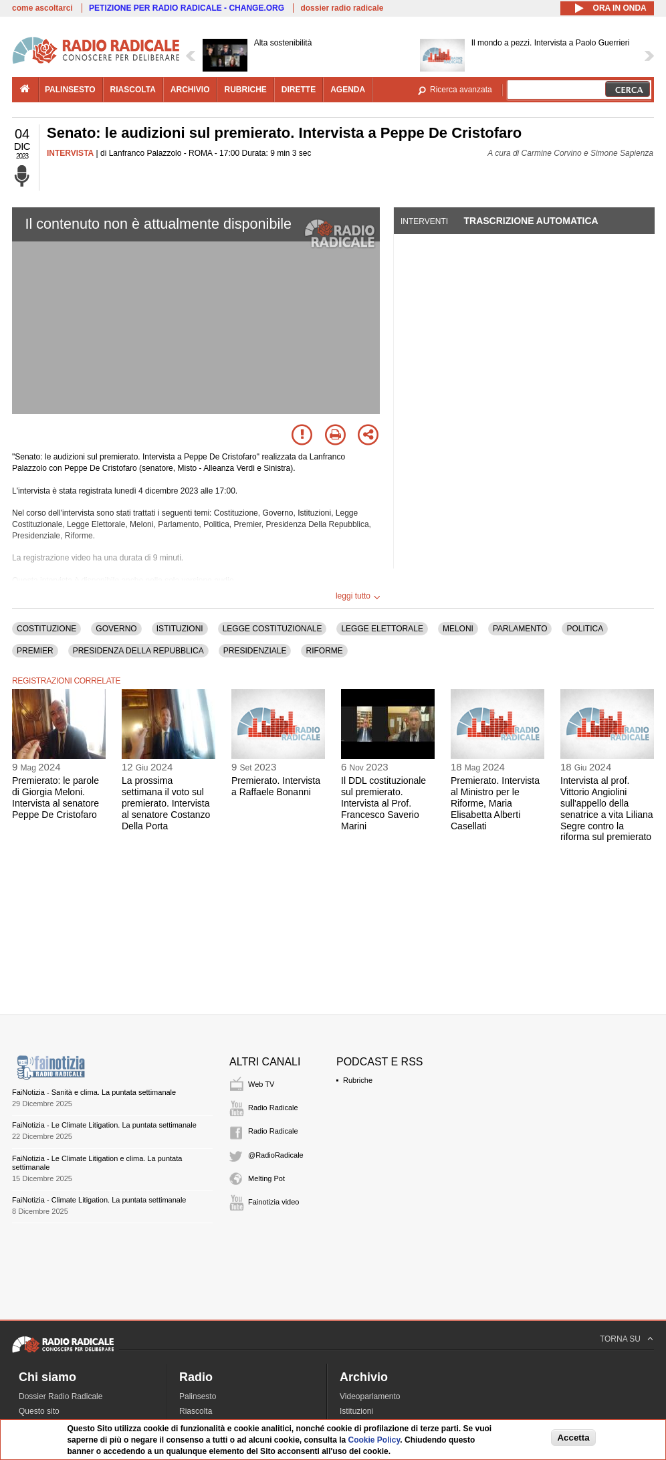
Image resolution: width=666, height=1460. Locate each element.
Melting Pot (266, 1178)
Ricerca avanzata (461, 89)
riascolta (133, 89)
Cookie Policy (374, 1440)
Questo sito (39, 1411)
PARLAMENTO (520, 628)
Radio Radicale (273, 1108)
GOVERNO (116, 628)
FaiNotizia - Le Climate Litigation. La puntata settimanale (104, 1125)
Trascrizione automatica (530, 220)
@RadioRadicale (276, 1155)
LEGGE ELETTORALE (382, 628)
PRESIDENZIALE (255, 650)
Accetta (573, 1438)
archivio (190, 89)
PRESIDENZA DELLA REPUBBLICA (138, 650)
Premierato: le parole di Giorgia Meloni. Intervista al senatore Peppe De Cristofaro (55, 797)
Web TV (261, 1084)
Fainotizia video (273, 1202)
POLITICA (584, 628)
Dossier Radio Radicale (60, 1396)
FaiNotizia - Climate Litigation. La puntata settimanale (99, 1200)
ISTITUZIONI (179, 628)
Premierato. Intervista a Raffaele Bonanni (275, 786)
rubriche (245, 89)
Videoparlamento (370, 1396)
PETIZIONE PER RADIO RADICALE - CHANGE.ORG (186, 8)
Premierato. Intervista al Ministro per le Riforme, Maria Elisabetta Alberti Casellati (495, 803)
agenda (347, 89)
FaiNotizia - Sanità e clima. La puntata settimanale (94, 1092)
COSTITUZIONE (46, 628)
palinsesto (70, 89)
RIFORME (324, 650)
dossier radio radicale (341, 8)
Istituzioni (356, 1411)
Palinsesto (197, 1396)
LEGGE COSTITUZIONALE (272, 628)
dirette (299, 89)
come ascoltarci (42, 8)
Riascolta (195, 1411)
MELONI (458, 628)
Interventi (424, 221)
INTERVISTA (70, 153)
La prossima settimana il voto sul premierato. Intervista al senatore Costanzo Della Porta (166, 803)
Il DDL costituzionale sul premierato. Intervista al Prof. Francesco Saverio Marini (383, 803)
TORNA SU (620, 1339)
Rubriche (357, 1080)
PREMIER (35, 650)
